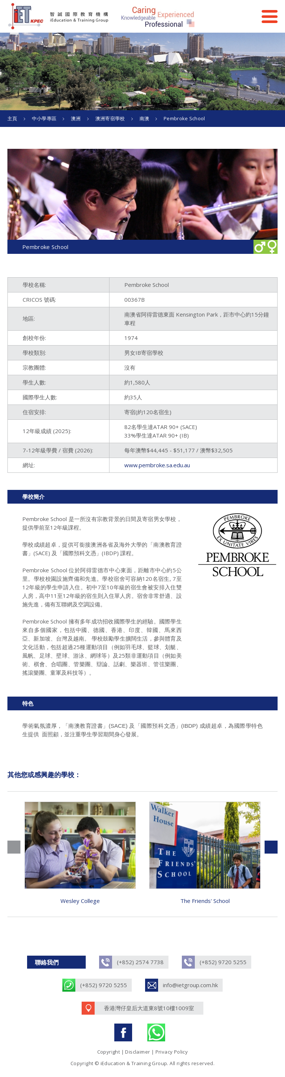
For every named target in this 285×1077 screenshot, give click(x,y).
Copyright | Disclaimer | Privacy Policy (142, 1051)
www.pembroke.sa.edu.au (157, 465)
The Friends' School (205, 900)
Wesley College (80, 900)
